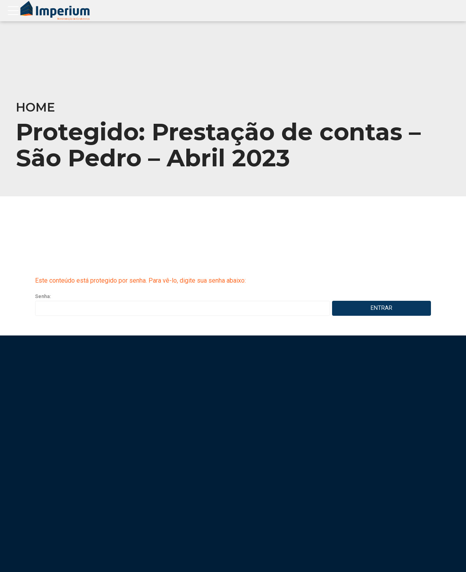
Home (35, 107)
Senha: (182, 304)
